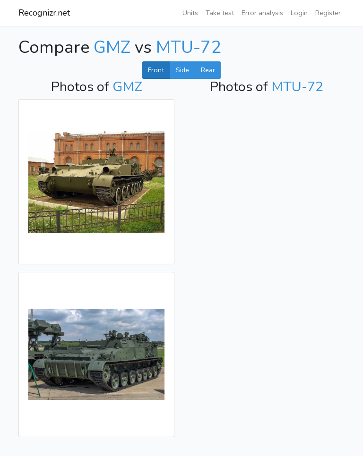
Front (156, 70)
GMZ (112, 47)
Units (190, 12)
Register (328, 12)
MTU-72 (188, 47)
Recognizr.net (44, 12)
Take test (220, 12)
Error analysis (262, 12)
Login (299, 12)
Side (182, 70)
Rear (208, 70)
